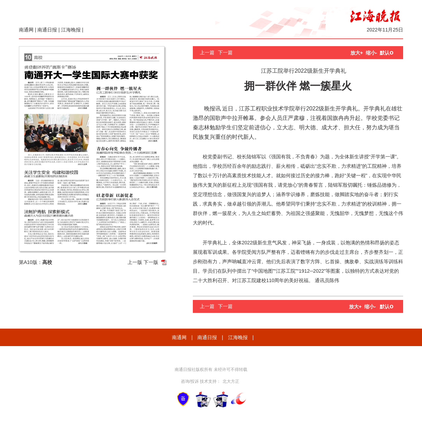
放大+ (356, 53)
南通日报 (47, 30)
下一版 (151, 262)
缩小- (371, 53)
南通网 (26, 30)
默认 (386, 53)
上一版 (135, 262)
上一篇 (207, 52)
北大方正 (231, 381)
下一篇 (225, 52)
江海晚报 (71, 30)
